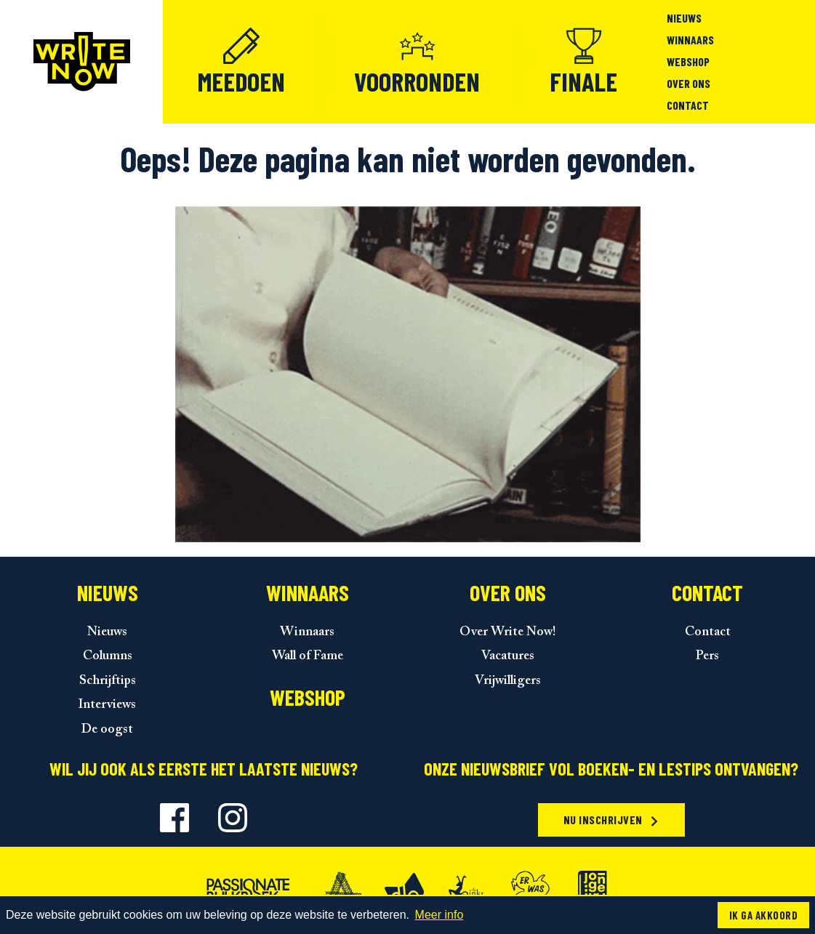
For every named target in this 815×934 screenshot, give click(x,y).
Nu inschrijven (611, 819)
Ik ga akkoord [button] (763, 915)
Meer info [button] (439, 915)
